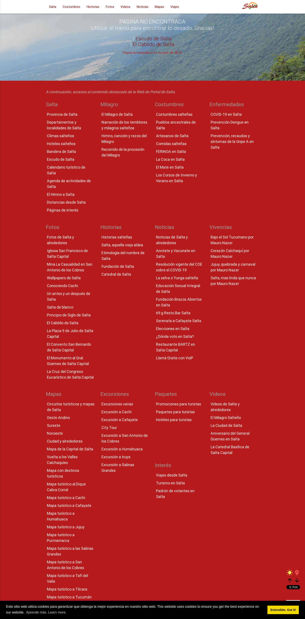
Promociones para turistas (178, 404)
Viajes (174, 7)
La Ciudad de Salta (226, 425)
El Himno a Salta (60, 194)
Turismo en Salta (170, 483)
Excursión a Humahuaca (122, 449)
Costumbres (71, 7)
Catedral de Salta (116, 274)
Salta (52, 7)
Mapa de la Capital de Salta (70, 449)
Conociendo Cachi (62, 285)
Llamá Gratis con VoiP (174, 357)
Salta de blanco (60, 307)
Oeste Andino (58, 417)
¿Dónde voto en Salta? (175, 336)
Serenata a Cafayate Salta (178, 320)
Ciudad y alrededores (65, 441)
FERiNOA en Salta (171, 151)
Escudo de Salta (154, 38)
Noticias (142, 7)
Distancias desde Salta (66, 202)
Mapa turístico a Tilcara (67, 589)
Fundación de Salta (117, 266)
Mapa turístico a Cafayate (69, 505)
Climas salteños (60, 135)
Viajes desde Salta (171, 475)
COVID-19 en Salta (226, 114)
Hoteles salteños (61, 143)
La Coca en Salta (170, 159)
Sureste (53, 425)
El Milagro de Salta (117, 114)
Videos (125, 7)
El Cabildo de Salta (153, 44)
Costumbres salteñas (174, 114)
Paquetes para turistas (175, 411)
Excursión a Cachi (116, 411)
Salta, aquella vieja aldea (122, 245)
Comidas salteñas (171, 143)
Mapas (159, 7)
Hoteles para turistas (174, 419)
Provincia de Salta (62, 114)
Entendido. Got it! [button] (283, 610)
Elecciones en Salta (172, 328)
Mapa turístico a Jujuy (65, 527)
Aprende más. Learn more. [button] (46, 612)
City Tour (109, 427)
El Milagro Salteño (226, 417)
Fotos (110, 7)
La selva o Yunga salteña (177, 277)
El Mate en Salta (170, 167)
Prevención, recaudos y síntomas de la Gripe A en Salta (232, 141)
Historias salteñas (116, 237)
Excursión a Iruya (115, 456)
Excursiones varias (117, 404)
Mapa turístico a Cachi (66, 497)
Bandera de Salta (61, 151)
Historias (93, 7)
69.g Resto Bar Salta (173, 312)
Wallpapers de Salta (64, 277)
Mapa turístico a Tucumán (69, 597)
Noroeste (55, 433)
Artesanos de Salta (172, 135)
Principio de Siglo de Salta (69, 315)
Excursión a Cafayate (119, 419)
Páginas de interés (62, 210)
